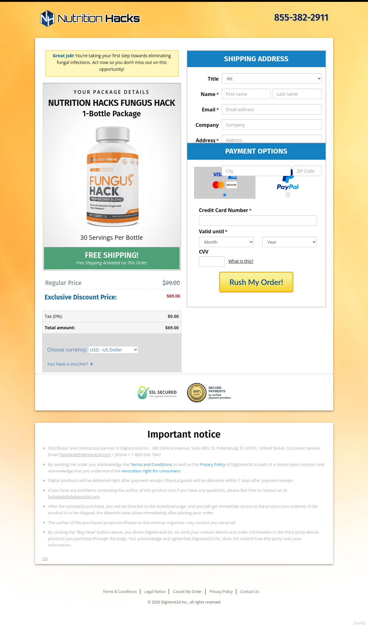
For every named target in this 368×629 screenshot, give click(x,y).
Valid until (213, 231)
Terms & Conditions (120, 591)
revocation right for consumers (150, 471)
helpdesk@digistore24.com (85, 454)
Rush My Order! (256, 281)
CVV (203, 251)
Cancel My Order (187, 591)
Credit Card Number (225, 210)
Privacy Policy (212, 464)
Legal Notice (154, 591)
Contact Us (249, 591)
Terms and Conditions (151, 464)
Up (45, 558)
